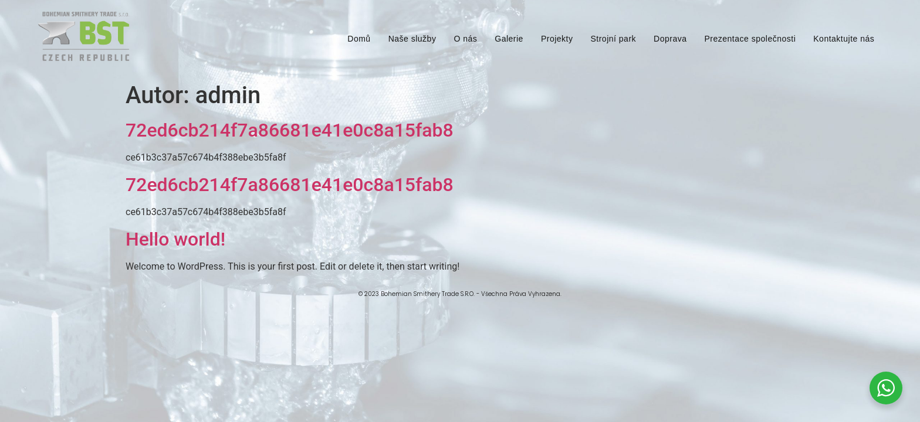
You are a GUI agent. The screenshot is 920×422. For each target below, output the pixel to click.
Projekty (557, 38)
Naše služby (412, 38)
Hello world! (175, 239)
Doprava (670, 38)
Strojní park (613, 38)
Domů (358, 38)
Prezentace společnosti (750, 38)
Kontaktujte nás (843, 38)
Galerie (509, 38)
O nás (465, 38)
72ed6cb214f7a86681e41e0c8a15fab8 (290, 130)
